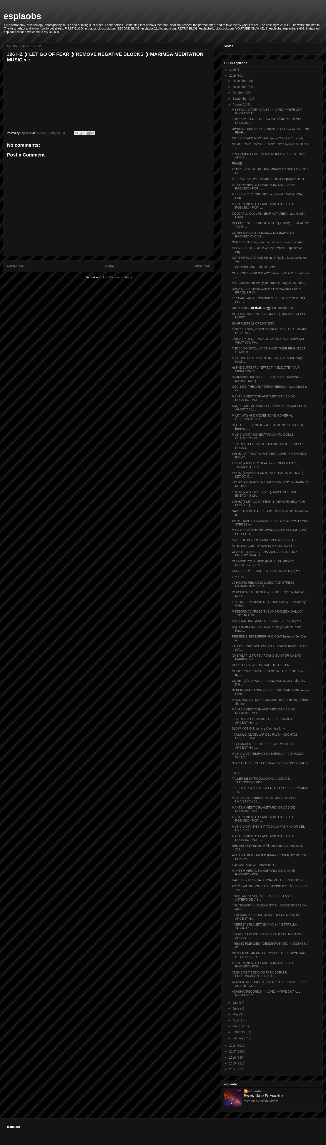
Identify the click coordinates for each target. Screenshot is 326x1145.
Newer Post (16, 266)
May (236, 1014)
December (240, 80)
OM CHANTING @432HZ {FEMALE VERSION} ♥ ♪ (266, 621)
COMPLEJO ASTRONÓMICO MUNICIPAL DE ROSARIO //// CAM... (263, 234)
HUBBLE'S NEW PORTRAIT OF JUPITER (260, 665)
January (238, 1038)
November (240, 86)
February (239, 1032)
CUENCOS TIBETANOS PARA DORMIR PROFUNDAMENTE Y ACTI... (259, 974)
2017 (233, 1051)
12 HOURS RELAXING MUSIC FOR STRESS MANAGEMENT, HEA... (263, 584)
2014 (233, 1069)
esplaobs (22, 16)
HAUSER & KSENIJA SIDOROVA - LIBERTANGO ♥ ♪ (268, 880)
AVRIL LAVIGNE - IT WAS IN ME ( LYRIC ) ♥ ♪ (263, 545)
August (238, 104)
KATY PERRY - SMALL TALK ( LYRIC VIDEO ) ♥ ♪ (266, 571)
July (236, 1002)
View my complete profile (261, 1100)
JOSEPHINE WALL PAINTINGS (253, 267)
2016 (233, 1057)
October (238, 92)
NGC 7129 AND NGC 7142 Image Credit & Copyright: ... (270, 138)
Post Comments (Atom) (117, 277)
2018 (233, 1045)
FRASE (237, 163)
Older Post (202, 266)
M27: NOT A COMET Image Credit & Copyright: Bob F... (269, 179)
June (236, 1008)
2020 (233, 69)
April (236, 1020)
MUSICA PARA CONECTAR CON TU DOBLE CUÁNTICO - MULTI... (263, 436)
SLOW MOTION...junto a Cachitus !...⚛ (258, 728)
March (237, 1026)
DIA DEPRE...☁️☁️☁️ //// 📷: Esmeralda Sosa (263, 308)
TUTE (236, 772)
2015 (233, 1063)
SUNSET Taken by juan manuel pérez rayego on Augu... (270, 242)
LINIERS (238, 576)
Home (109, 266)
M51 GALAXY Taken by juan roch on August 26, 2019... (269, 283)
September (240, 98)
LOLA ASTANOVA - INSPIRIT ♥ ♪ (254, 865)
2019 (233, 75)
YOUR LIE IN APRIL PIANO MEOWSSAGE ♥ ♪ (264, 540)
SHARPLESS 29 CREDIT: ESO (253, 323)
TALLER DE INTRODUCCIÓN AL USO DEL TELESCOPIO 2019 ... (261, 780)
